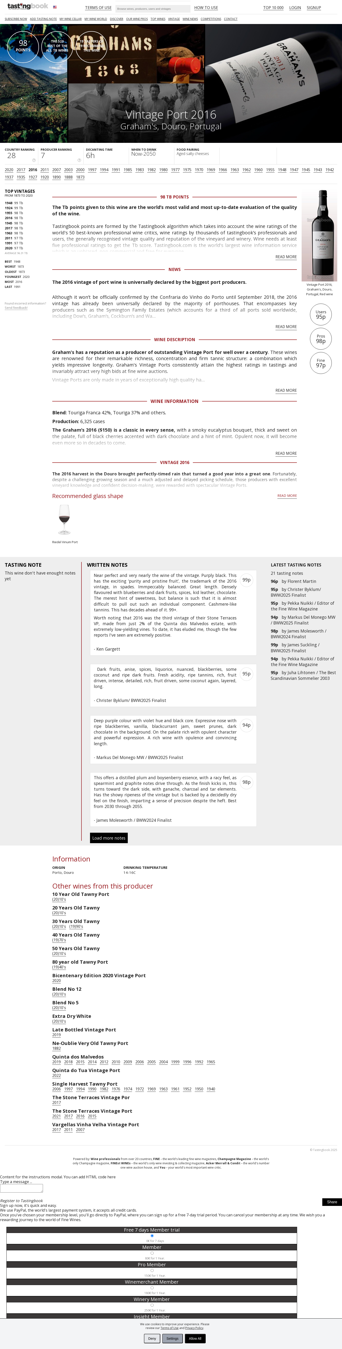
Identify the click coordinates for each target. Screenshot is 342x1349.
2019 (56, 1034)
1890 (56, 177)
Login (295, 7)
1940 (211, 1089)
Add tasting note (43, 19)
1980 (163, 169)
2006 (139, 1061)
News (174, 269)
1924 (8, 208)
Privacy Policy (194, 1328)
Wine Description (174, 339)
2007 (56, 169)
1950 (199, 1089)
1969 (211, 169)
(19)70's (59, 940)
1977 (175, 169)
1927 (32, 177)
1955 (270, 169)
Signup (314, 7)
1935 (21, 177)
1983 (139, 169)
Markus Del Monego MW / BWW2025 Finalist (303, 620)
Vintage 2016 (174, 462)
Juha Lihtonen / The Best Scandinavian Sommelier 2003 (303, 675)
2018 (68, 1061)
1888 (68, 177)
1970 (199, 169)
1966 (222, 169)
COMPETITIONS (211, 19)
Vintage (174, 19)
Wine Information (175, 401)
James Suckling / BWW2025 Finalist (295, 647)
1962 (246, 169)
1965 (211, 1061)
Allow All (195, 1338)
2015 (80, 1061)
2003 (68, 169)
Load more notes (108, 838)
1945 (306, 169)
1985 (128, 169)
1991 (116, 169)
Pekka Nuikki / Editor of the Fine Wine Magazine (302, 606)
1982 (151, 169)
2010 (116, 1061)
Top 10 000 (273, 7)
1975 (187, 169)
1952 (187, 1089)
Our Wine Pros (137, 19)
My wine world (96, 19)
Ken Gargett (108, 649)
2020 (9, 169)
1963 (234, 169)
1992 (199, 1061)
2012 (104, 1061)
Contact (231, 19)
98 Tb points (174, 197)
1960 (258, 169)
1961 (175, 1089)
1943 (318, 169)
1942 (329, 169)
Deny (152, 1338)
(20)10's (59, 899)
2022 (56, 1075)
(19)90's (76, 926)
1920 (44, 177)
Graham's (138, 126)
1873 (80, 177)
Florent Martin (302, 581)
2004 (163, 1061)
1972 (139, 1089)
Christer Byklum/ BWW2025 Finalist (296, 592)
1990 (92, 1089)
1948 (282, 169)
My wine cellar (71, 19)
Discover (116, 19)
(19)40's (59, 967)
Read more (286, 256)
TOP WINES (158, 19)
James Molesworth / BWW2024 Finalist (298, 633)
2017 (21, 169)
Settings (172, 1338)
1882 (56, 1048)
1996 (187, 1061)
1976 (116, 1089)
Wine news (190, 19)
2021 (56, 1116)
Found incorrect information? (26, 305)
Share (332, 1203)
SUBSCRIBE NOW (16, 19)
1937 (9, 177)
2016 (32, 169)
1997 (92, 169)
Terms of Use (170, 1328)
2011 (44, 169)
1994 (104, 169)
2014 (92, 1061)
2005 (151, 1061)
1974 (128, 1089)
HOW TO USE (206, 7)
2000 (80, 169)
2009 (128, 1061)
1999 (175, 1061)
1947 (294, 169)
